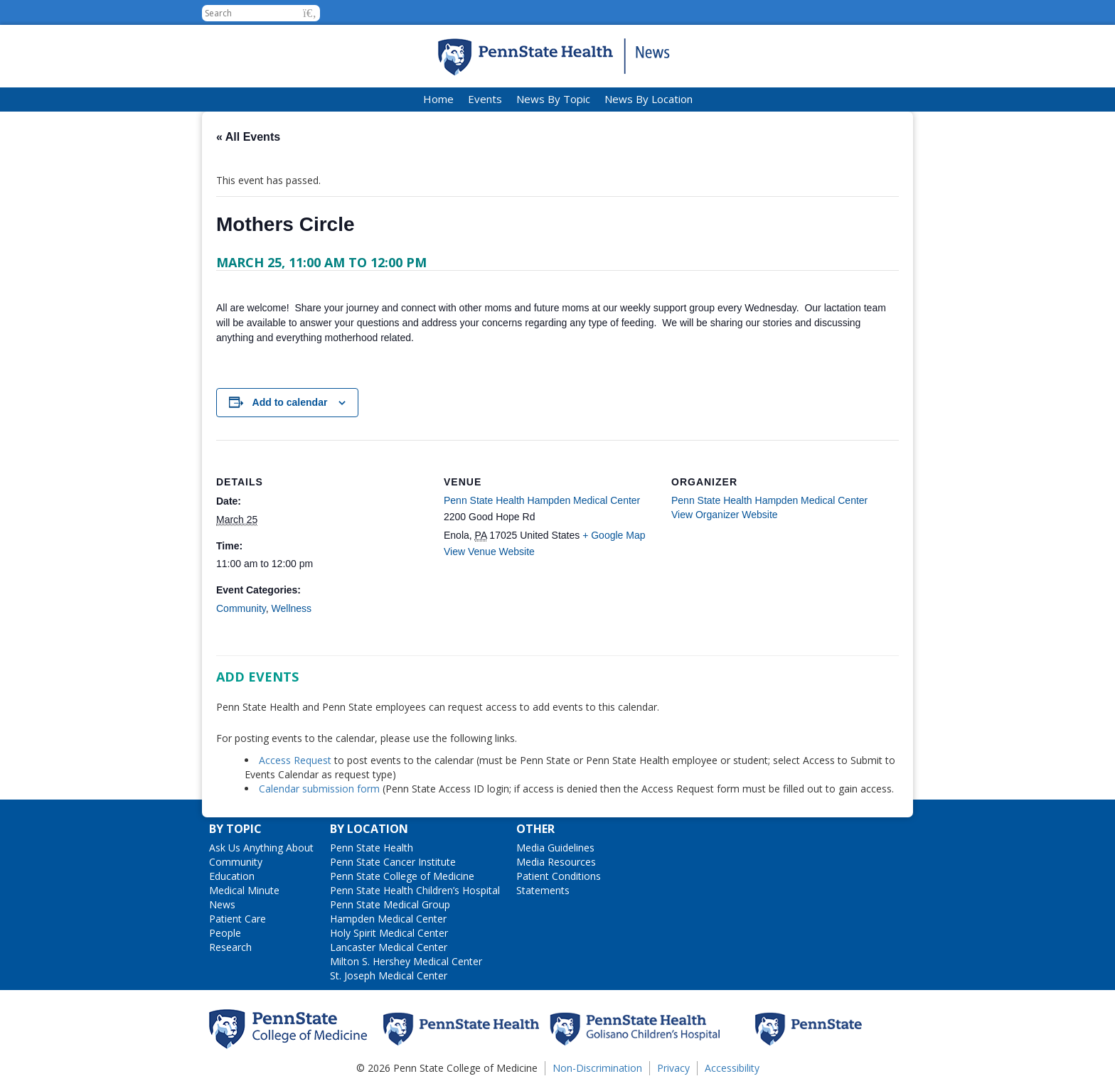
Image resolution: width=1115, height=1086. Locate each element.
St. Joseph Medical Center (388, 975)
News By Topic (553, 99)
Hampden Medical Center (388, 918)
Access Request (296, 760)
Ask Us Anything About (261, 847)
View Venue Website (489, 551)
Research (230, 947)
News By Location (648, 99)
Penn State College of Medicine (402, 876)
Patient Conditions (558, 876)
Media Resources (556, 862)
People (225, 933)
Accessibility (732, 1068)
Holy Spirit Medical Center (389, 933)
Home (438, 99)
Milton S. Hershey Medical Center (406, 961)
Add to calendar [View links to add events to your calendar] (290, 402)
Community (241, 608)
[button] (309, 13)
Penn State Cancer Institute (393, 862)
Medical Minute (244, 890)
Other (535, 829)
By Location (369, 829)
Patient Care (237, 918)
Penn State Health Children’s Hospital (415, 890)
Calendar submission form (319, 788)
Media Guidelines (555, 847)
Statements (543, 890)
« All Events (248, 137)
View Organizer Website (724, 514)
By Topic (235, 829)
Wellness (292, 608)
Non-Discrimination (597, 1068)
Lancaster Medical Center (388, 947)
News (222, 904)
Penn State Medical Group (390, 904)
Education (232, 876)
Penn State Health (371, 847)
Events (485, 99)
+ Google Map (613, 535)
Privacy (673, 1068)
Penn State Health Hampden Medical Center (542, 500)
